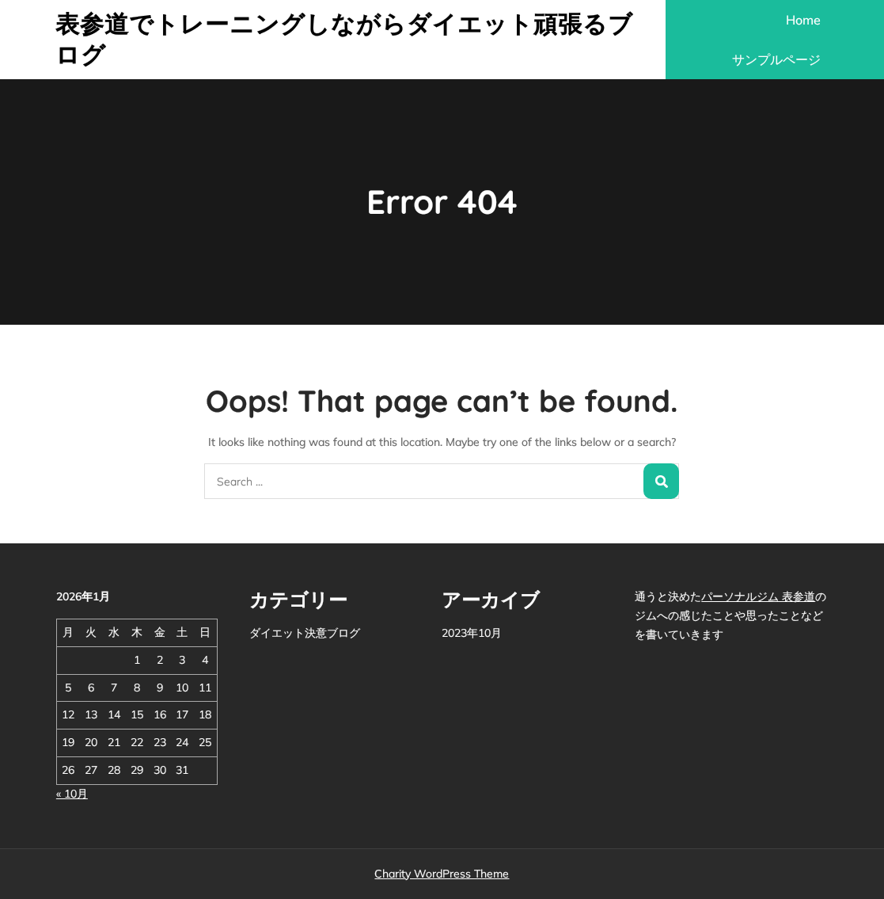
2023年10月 (472, 633)
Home (803, 20)
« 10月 (72, 794)
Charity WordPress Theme (441, 874)
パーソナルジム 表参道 (758, 596)
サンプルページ (776, 59)
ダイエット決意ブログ (304, 633)
